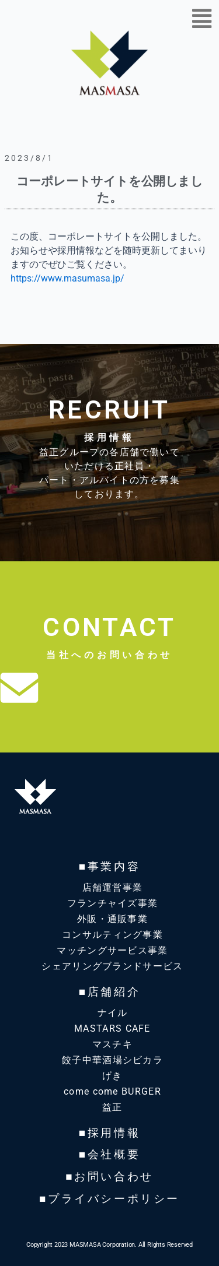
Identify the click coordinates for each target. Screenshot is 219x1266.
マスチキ (112, 1044)
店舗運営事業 (112, 887)
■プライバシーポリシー (109, 1198)
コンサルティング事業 (112, 934)
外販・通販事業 (112, 918)
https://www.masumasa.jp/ (67, 278)
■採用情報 (109, 1133)
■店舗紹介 (109, 991)
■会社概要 (109, 1154)
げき (112, 1075)
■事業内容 (109, 866)
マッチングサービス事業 (112, 950)
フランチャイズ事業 (112, 903)
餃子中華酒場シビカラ (112, 1059)
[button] (201, 19)
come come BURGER (112, 1091)
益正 (112, 1107)
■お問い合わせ (109, 1176)
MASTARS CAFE (112, 1028)
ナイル (113, 1012)
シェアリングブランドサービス (112, 966)
